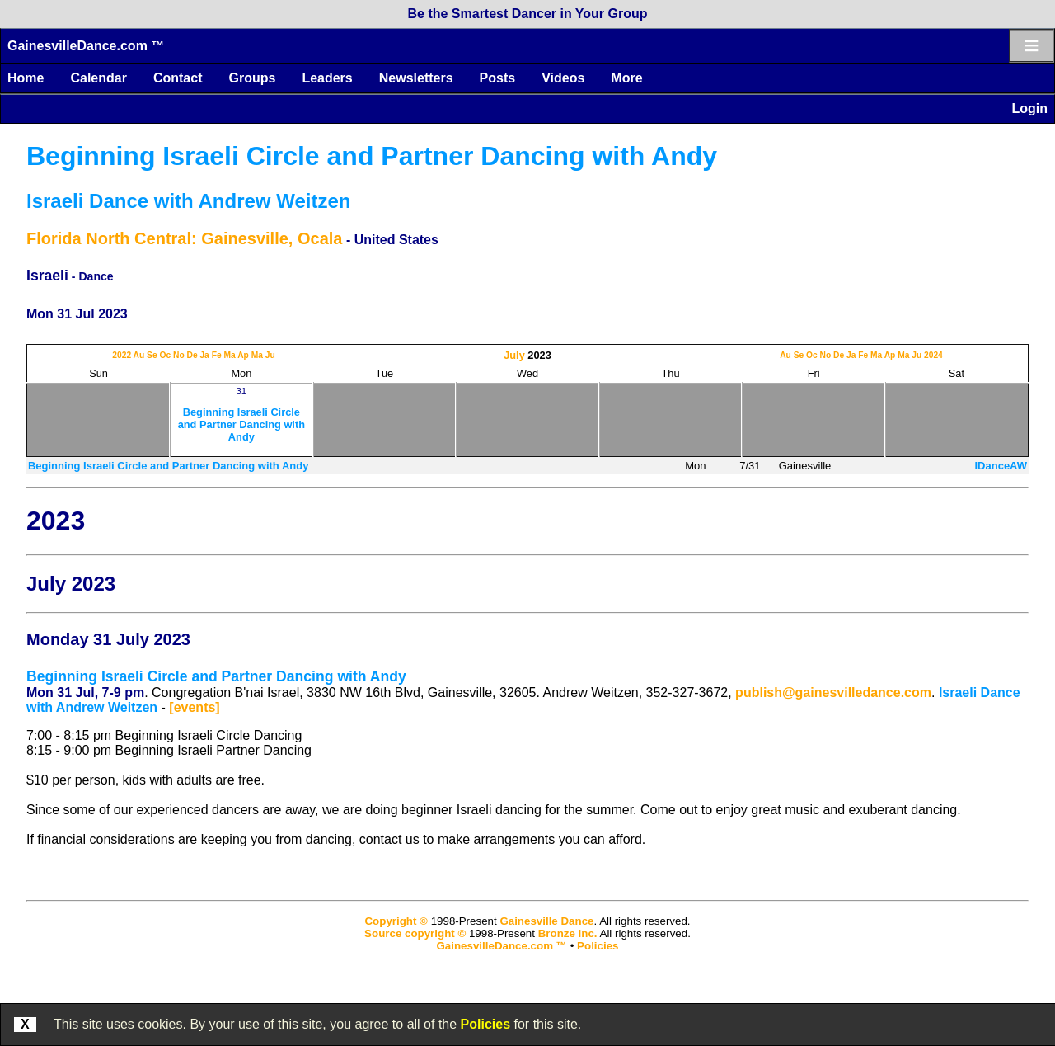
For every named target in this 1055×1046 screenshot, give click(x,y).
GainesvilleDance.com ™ (85, 46)
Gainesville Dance (546, 921)
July (514, 355)
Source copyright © (415, 933)
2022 (121, 355)
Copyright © (395, 921)
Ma (229, 355)
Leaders (327, 78)
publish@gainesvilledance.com (833, 693)
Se (152, 355)
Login (1029, 108)
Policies (485, 1024)
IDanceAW (1000, 465)
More (626, 78)
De (191, 355)
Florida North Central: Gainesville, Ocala (184, 238)
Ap (243, 355)
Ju (270, 355)
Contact (178, 78)
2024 (933, 355)
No (179, 355)
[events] (194, 707)
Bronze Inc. (568, 933)
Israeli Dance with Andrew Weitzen (188, 201)
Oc (165, 355)
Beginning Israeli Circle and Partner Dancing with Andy (371, 156)
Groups (251, 78)
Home (25, 78)
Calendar (98, 78)
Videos (563, 78)
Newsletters (416, 78)
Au (139, 355)
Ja (204, 355)
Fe (217, 355)
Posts (498, 78)
